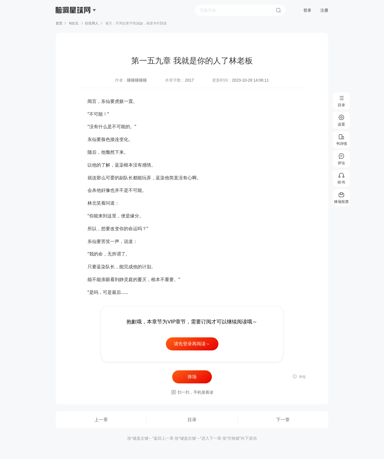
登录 (307, 10)
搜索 (278, 10)
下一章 (283, 419)
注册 (324, 10)
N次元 (73, 23)
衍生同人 (92, 23)
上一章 (101, 419)
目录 (192, 419)
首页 (59, 23)
